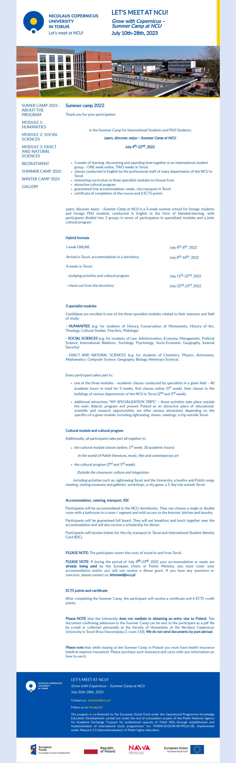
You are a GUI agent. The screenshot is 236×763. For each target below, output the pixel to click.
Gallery (30, 187)
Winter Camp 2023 (40, 179)
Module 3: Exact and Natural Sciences (39, 151)
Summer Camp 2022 (41, 172)
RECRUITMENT (35, 164)
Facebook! (96, 707)
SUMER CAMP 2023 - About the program (41, 110)
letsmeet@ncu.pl (99, 700)
